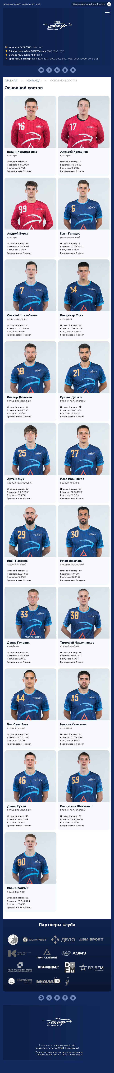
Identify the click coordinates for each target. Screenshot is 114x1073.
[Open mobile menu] (107, 13)
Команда (33, 81)
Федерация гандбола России (89, 4)
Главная (10, 81)
